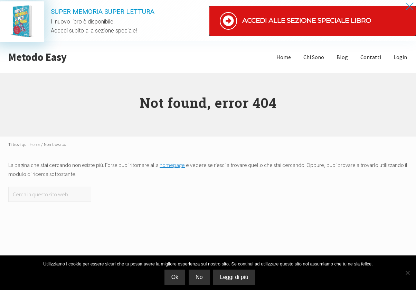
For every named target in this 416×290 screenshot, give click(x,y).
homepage (172, 164)
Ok (174, 277)
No (199, 277)
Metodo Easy (37, 57)
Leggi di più (234, 277)
